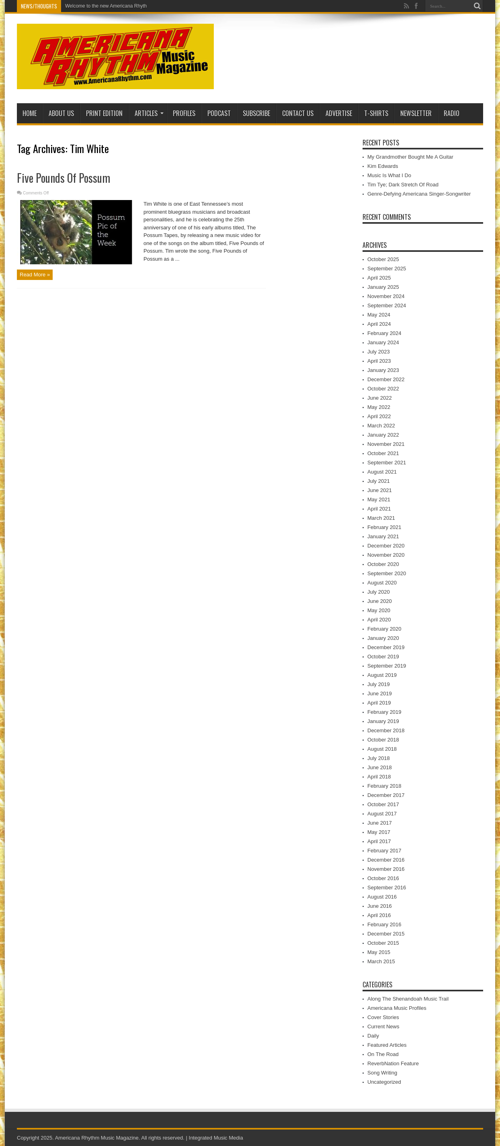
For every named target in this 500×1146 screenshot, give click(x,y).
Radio (451, 113)
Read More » (35, 275)
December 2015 (386, 934)
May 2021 (378, 499)
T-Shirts (376, 113)
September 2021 (386, 463)
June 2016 (379, 906)
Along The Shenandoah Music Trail (408, 999)
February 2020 (384, 629)
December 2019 (386, 647)
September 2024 (386, 305)
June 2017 (379, 823)
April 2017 (379, 841)
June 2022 (379, 398)
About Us (61, 113)
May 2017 (378, 832)
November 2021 (386, 444)
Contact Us (298, 113)
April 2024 (379, 324)
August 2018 (382, 749)
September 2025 (386, 269)
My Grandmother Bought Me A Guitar (410, 157)
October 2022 (383, 389)
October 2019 (383, 657)
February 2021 (384, 527)
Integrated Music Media (216, 1138)
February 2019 (384, 712)
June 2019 (379, 693)
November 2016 (386, 869)
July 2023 (378, 352)
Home (30, 113)
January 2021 (383, 536)
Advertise (339, 113)
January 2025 (383, 287)
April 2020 (379, 620)
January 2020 (383, 638)
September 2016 (386, 888)
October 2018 (383, 740)
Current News (383, 1026)
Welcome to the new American (97, 6)
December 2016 (386, 860)
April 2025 (379, 278)
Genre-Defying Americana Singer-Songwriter (419, 194)
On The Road (383, 1054)
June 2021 (379, 490)
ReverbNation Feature (393, 1063)
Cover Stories (383, 1017)
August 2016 (382, 897)
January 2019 (383, 721)
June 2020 (379, 601)
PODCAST (219, 113)
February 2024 (384, 333)
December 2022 (386, 379)
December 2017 (386, 795)
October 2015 (383, 943)
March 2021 (381, 518)
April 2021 (379, 509)
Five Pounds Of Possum (63, 178)
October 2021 (383, 453)
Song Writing (382, 1073)
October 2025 (383, 259)
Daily (373, 1036)
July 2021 (378, 481)
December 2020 (386, 546)
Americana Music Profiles (396, 1008)
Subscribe (256, 113)
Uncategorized (384, 1082)
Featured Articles (387, 1045)
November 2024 (386, 296)
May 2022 (378, 407)
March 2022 (381, 426)
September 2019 (386, 666)
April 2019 (379, 703)
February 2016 (384, 924)
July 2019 (378, 684)
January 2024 (383, 342)
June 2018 (379, 767)
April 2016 (379, 915)
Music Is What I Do (389, 175)
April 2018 (379, 777)
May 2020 (378, 610)
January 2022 (383, 435)
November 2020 (386, 555)
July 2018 (378, 758)
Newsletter (416, 113)
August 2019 (382, 675)
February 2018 (384, 786)
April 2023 (379, 361)
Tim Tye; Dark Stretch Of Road (403, 185)
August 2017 (382, 814)
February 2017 (384, 851)
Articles (149, 113)
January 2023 (383, 370)
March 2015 (381, 961)
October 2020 (383, 564)
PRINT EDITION (104, 113)
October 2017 (383, 804)
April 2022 (379, 416)
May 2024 (378, 315)
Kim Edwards (382, 166)
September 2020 (386, 573)
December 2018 (386, 730)
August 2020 (382, 583)
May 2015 (378, 952)
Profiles (184, 113)
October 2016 (383, 878)
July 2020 (378, 592)
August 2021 (382, 472)
